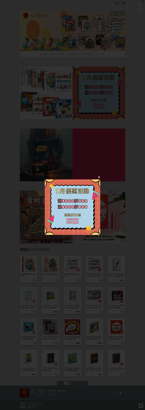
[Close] (99, 177)
